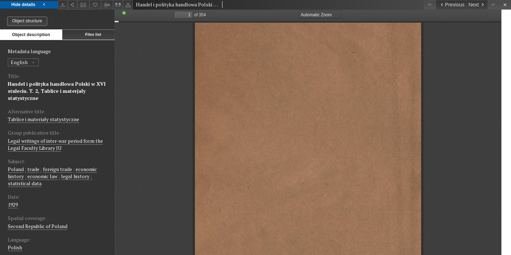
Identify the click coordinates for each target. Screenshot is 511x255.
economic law (42, 176)
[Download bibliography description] (107, 5)
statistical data (25, 183)
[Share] (73, 5)
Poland (16, 169)
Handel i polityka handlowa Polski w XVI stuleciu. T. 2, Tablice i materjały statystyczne (57, 90)
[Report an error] (128, 5)
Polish (15, 247)
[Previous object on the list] (451, 5)
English (23, 62)
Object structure (27, 20)
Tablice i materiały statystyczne (43, 119)
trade (33, 169)
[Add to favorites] (95, 5)
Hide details (28, 5)
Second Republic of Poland (37, 226)
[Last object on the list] (493, 5)
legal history (75, 176)
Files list (93, 34)
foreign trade (57, 169)
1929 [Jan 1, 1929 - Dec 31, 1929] (13, 204)
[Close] (505, 5)
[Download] (63, 5)
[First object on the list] (430, 5)
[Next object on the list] (477, 5)
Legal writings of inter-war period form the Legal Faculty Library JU (55, 144)
